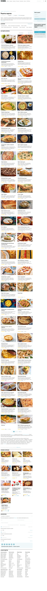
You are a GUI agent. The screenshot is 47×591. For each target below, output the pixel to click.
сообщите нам (18, 447)
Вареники (26, 556)
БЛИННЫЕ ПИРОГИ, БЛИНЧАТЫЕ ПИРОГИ (23, 242)
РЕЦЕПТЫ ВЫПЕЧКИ (20, 60)
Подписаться (40, 32)
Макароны (26, 566)
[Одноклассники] (7, 544)
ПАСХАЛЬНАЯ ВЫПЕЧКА (20, 143)
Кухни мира (2, 576)
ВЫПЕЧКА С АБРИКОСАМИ (21, 77)
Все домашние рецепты (4, 559)
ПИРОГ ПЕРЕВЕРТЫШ (20, 259)
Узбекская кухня (3, 574)
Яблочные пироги (3, 556)
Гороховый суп (19, 556)
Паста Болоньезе (27, 563)
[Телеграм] (2, 544)
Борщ (18, 554)
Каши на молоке (11, 575)
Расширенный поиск (40, 20)
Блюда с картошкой (3, 554)
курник (5, 443)
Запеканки (2, 565)
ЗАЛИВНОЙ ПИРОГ (20, 308)
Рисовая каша (11, 572)
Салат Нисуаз (11, 556)
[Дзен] (14, 544)
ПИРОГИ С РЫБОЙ (3, 193)
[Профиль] (45, 1)
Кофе (26, 572)
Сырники (2, 563)
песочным (27, 434)
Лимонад (26, 573)
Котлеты (26, 553)
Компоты (26, 574)
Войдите (15, 517)
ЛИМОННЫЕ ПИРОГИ (3, 60)
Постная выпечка (19, 573)
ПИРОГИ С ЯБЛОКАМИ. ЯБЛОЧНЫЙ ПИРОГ (23, 375)
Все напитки (27, 576)
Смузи (26, 575)
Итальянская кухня (3, 572)
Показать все (30, 23)
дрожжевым (12, 434)
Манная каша (11, 573)
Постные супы (19, 572)
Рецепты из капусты (3, 553)
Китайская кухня (3, 573)
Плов (26, 554)
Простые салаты (11, 553)
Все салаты (10, 559)
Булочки (18, 563)
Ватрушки (18, 562)
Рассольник (18, 555)
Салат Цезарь (11, 555)
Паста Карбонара (27, 562)
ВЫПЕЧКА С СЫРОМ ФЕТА (4, 375)
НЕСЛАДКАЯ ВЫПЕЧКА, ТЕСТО (4, 259)
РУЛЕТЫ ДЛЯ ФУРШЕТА (20, 127)
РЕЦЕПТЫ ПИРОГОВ (20, 193)
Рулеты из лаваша (11, 563)
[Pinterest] (9, 544)
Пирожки (18, 565)
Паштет (10, 565)
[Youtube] (11, 544)
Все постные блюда (19, 576)
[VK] (4, 544)
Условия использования (40, 36)
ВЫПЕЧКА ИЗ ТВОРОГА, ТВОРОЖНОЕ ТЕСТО (6, 127)
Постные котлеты (19, 575)
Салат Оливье (11, 554)
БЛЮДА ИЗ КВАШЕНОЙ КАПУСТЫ (5, 143)
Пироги (18, 566)
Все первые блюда (19, 559)
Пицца (2, 562)
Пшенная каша (11, 574)
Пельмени (26, 555)
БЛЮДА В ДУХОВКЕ (3, 77)
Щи (17, 553)
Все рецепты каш (11, 576)
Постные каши (19, 574)
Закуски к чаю (11, 566)
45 (19, 431)
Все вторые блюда (27, 559)
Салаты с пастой (27, 565)
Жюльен (10, 562)
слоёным (24, 434)
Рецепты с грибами (3, 555)
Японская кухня (3, 575)
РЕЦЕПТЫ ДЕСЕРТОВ (3, 325)
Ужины (2, 566)
